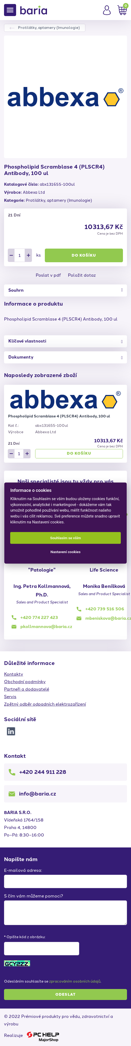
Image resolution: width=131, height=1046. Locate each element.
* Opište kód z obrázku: (24, 937)
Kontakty (13, 674)
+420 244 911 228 (42, 772)
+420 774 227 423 (39, 617)
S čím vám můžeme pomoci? (33, 896)
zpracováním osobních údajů (74, 981)
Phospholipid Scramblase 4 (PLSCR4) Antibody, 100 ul (59, 416)
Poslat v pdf (48, 275)
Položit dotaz (82, 275)
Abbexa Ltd (34, 192)
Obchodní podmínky (25, 681)
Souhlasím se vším (65, 538)
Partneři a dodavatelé (26, 689)
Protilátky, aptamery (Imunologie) (49, 27)
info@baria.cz (37, 793)
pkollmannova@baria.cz (46, 626)
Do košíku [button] (84, 255)
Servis (10, 696)
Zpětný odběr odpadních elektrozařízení (45, 704)
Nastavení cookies (65, 552)
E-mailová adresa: (23, 870)
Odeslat (65, 994)
